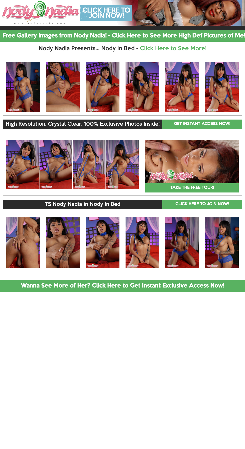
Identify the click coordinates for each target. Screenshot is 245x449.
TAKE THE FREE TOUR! (192, 188)
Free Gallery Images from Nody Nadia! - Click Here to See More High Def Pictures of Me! (123, 35)
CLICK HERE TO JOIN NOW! (202, 204)
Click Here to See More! (173, 48)
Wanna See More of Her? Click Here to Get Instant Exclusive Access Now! (122, 286)
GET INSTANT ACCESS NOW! (202, 124)
